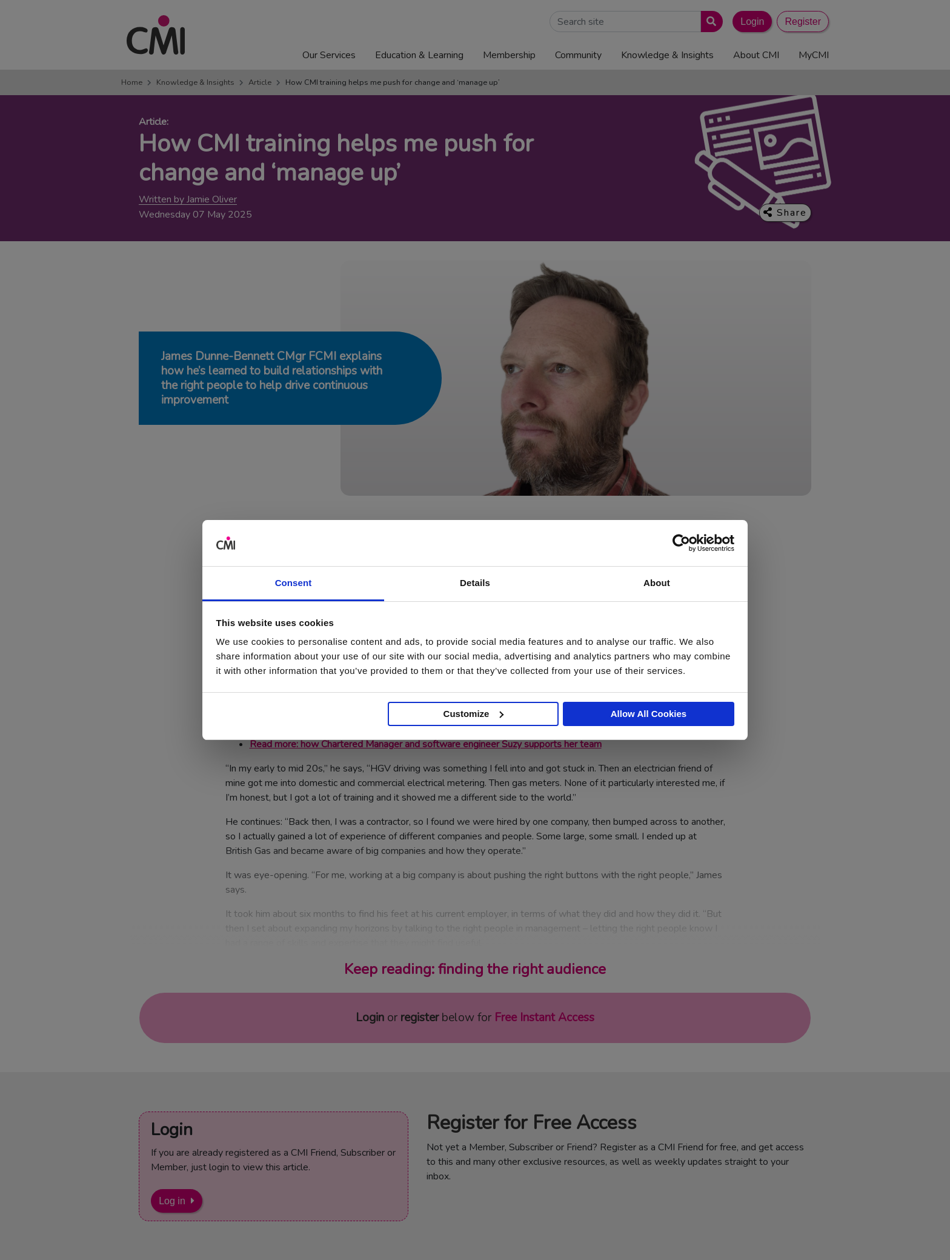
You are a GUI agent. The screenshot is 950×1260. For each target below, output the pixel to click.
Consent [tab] (293, 583)
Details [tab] (475, 583)
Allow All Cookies (648, 713)
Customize (473, 713)
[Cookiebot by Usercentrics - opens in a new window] (681, 543)
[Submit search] (709, 21)
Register (803, 21)
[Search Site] (625, 21)
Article (259, 82)
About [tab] (656, 583)
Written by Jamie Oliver (188, 200)
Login (752, 21)
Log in (172, 1201)
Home (131, 82)
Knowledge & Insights (195, 82)
